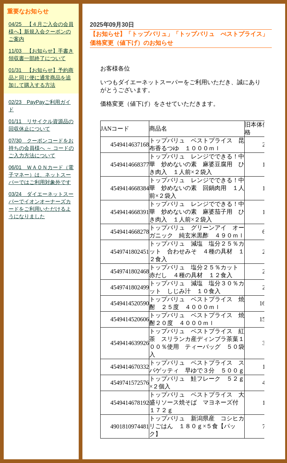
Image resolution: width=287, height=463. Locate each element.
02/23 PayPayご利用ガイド (40, 105)
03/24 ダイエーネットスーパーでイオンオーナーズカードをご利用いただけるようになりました (41, 205)
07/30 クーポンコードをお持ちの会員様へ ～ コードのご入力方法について (41, 148)
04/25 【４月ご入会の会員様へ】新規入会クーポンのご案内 (41, 31)
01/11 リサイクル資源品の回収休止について (41, 125)
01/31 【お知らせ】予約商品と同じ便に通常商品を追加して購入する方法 (41, 77)
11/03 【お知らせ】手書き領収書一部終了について (41, 54)
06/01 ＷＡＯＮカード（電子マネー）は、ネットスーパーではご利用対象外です (41, 174)
